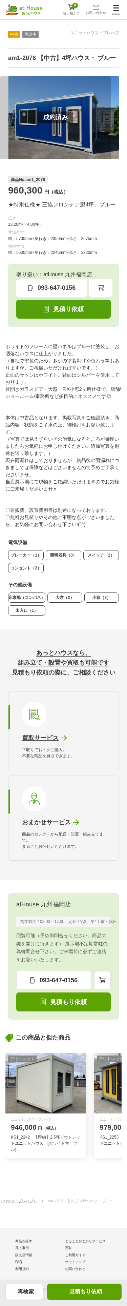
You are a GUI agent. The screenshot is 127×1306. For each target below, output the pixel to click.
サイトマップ (75, 1262)
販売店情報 (23, 1255)
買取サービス (40, 738)
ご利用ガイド (75, 1255)
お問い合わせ (75, 1269)
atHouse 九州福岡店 (43, 904)
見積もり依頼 (85, 1291)
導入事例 (22, 1248)
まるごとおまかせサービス (85, 1241)
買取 (68, 1248)
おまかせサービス (46, 822)
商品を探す (23, 1241)
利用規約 (22, 1269)
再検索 (26, 1291)
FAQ (18, 1262)
